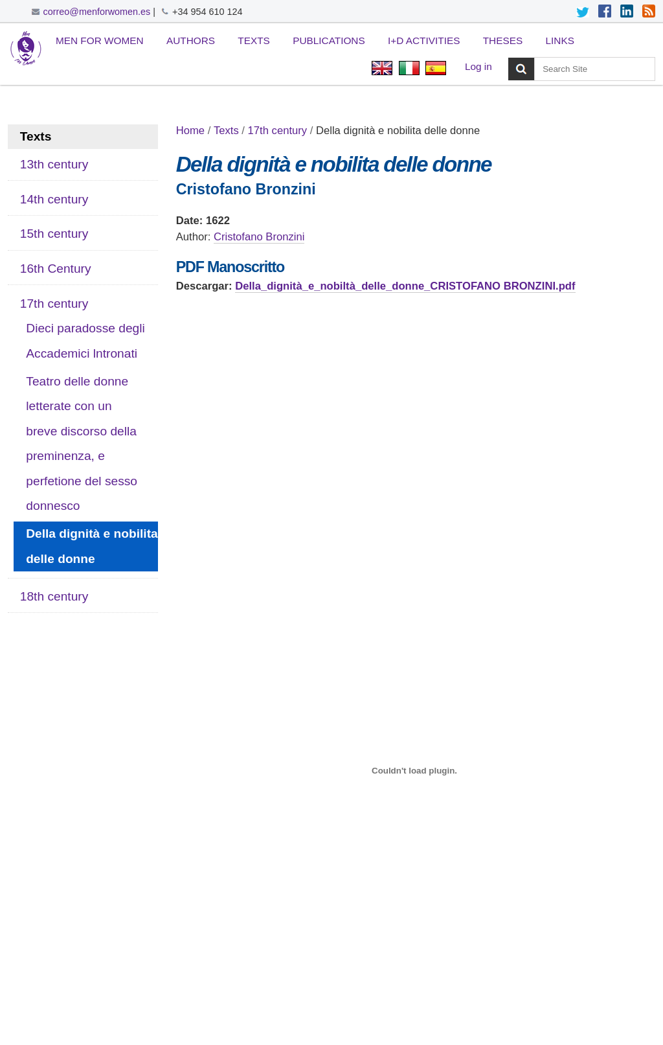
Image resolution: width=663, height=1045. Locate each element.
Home (190, 130)
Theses (503, 40)
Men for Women (100, 40)
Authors (190, 40)
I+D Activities (424, 40)
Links (559, 40)
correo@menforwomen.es (97, 11)
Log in (478, 66)
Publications (329, 40)
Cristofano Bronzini (259, 237)
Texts (254, 40)
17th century (278, 130)
